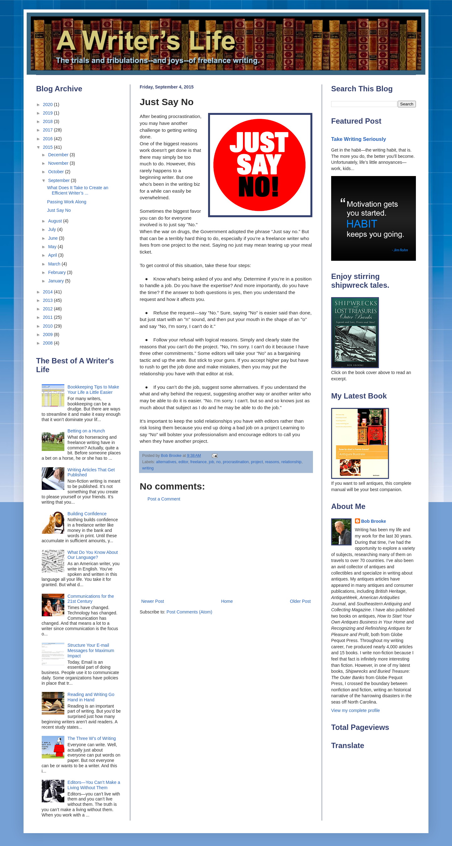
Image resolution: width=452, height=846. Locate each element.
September (59, 180)
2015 (48, 147)
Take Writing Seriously (358, 139)
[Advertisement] (226, 550)
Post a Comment (164, 498)
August (55, 220)
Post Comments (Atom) (189, 611)
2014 (48, 291)
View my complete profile (355, 710)
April (53, 255)
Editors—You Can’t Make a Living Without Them (93, 785)
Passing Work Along (66, 201)
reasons (272, 462)
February (57, 272)
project (257, 462)
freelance (198, 462)
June (53, 238)
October (56, 171)
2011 (48, 317)
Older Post (300, 601)
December (58, 154)
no (218, 462)
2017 (48, 129)
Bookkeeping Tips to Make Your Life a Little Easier (93, 389)
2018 (48, 121)
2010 (48, 326)
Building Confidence (87, 513)
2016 (48, 138)
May (52, 246)
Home (227, 601)
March (55, 263)
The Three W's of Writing (91, 738)
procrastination (236, 462)
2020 (48, 104)
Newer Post (152, 601)
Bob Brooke (373, 521)
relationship (291, 462)
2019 (48, 112)
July (52, 229)
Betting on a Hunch (86, 430)
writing (147, 468)
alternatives (166, 462)
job (211, 462)
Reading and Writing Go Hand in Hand (90, 697)
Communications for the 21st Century (90, 599)
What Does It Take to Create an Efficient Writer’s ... (77, 190)
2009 (48, 334)
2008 (48, 342)
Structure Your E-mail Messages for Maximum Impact (90, 650)
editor (183, 462)
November (58, 163)
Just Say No (59, 210)
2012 (48, 308)
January (56, 280)
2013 (48, 300)
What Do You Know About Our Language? (92, 555)
